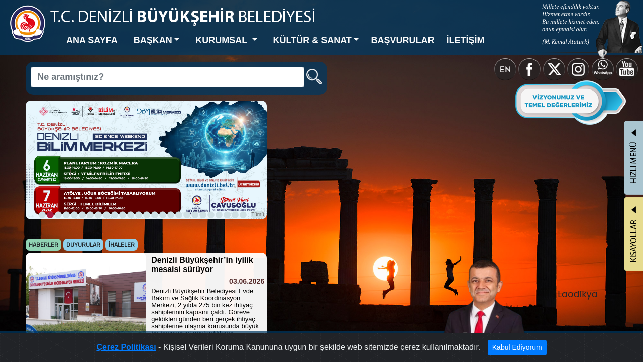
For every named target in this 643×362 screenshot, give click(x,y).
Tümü (211, 174)
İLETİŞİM (372, 32)
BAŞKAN (122, 32)
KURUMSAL (177, 32)
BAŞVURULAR (322, 32)
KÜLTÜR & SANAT (250, 32)
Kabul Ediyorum (478, 350)
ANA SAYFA (73, 32)
